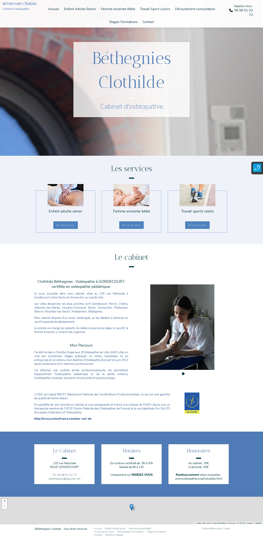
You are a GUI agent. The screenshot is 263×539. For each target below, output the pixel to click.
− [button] (5, 506)
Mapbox (259, 523)
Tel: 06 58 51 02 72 (64, 475)
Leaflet (198, 523)
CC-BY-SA (241, 523)
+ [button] (5, 501)
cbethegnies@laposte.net (64, 479)
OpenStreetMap (219, 523)
